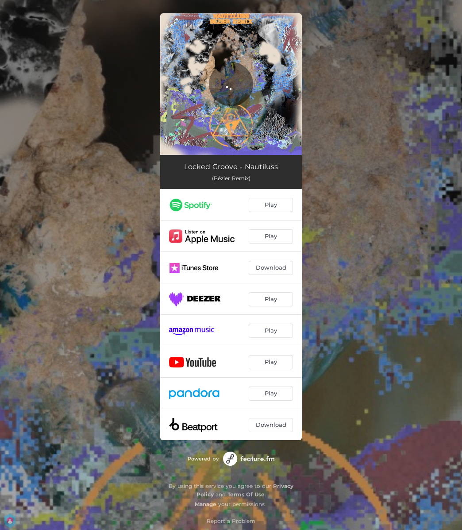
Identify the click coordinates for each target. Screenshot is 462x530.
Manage (205, 504)
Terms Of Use (246, 494)
